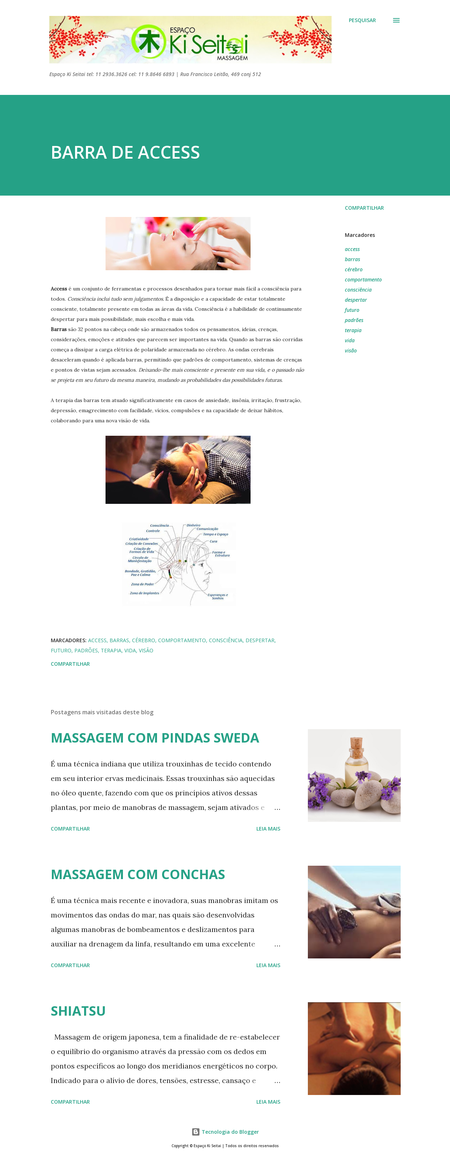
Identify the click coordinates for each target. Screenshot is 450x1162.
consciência (358, 289)
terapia (353, 330)
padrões (354, 320)
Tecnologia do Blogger (225, 1131)
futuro (352, 309)
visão (351, 350)
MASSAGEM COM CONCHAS (138, 874)
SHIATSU (78, 1011)
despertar (356, 299)
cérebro (354, 269)
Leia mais (268, 828)
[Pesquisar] (362, 20)
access (352, 249)
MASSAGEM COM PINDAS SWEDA (155, 738)
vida (350, 340)
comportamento (363, 279)
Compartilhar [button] (364, 207)
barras (352, 259)
